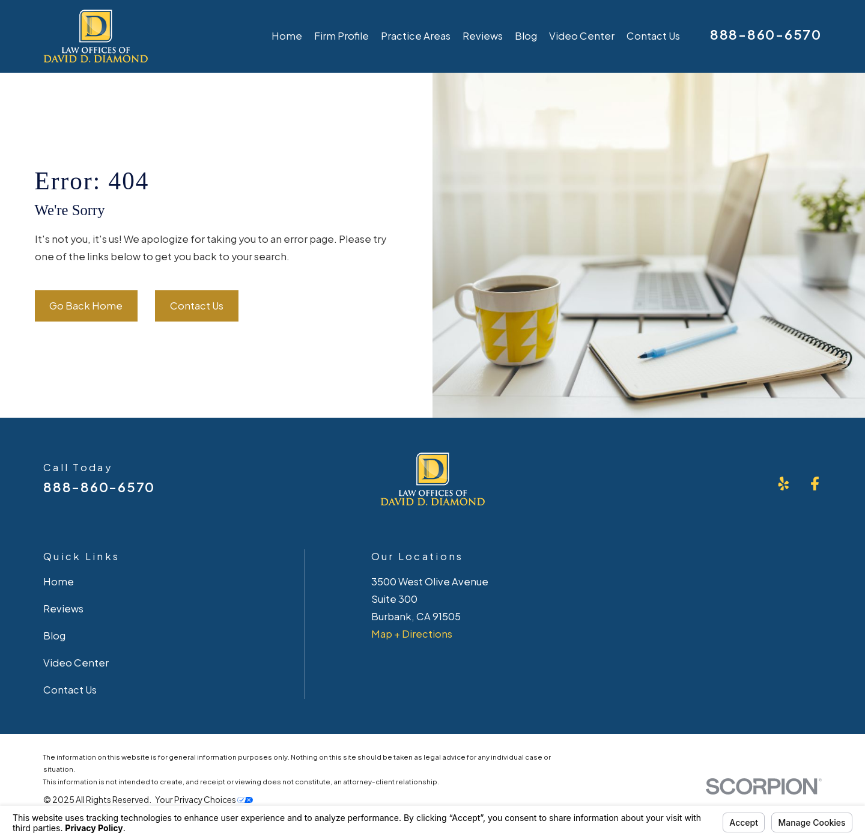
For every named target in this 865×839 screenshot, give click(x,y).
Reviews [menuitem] (483, 35)
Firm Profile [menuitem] (341, 35)
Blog (54, 635)
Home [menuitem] (287, 35)
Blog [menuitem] (526, 35)
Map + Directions (411, 633)
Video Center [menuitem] (582, 35)
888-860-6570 (766, 34)
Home (58, 581)
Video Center (76, 662)
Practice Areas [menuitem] (416, 35)
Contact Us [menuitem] (653, 35)
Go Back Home (86, 305)
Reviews (63, 608)
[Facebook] (815, 483)
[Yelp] (784, 483)
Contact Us (196, 305)
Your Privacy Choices (204, 800)
